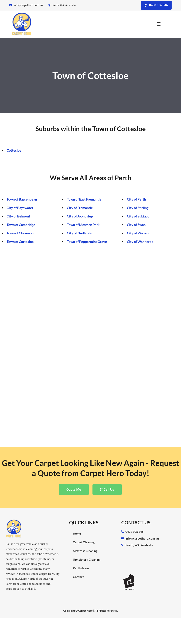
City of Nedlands (79, 233)
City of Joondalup (80, 216)
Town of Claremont (21, 233)
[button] (159, 24)
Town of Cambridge (21, 225)
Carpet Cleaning (84, 542)
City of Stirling (137, 208)
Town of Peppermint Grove (87, 241)
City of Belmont (18, 216)
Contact (78, 576)
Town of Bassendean (22, 199)
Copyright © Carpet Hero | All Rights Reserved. (90, 610)
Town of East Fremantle (84, 199)
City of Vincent (138, 233)
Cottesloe (14, 150)
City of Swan (136, 225)
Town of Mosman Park (83, 225)
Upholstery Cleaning (86, 559)
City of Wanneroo (140, 241)
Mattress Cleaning (85, 551)
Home (77, 533)
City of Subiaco (138, 216)
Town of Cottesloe (20, 241)
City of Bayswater (20, 208)
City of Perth (136, 199)
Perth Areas (81, 568)
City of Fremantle (80, 208)
